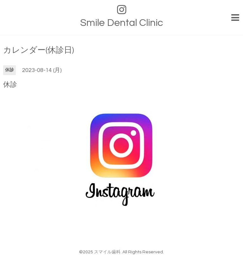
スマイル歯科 (107, 252)
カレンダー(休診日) (38, 50)
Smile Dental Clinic (121, 23)
